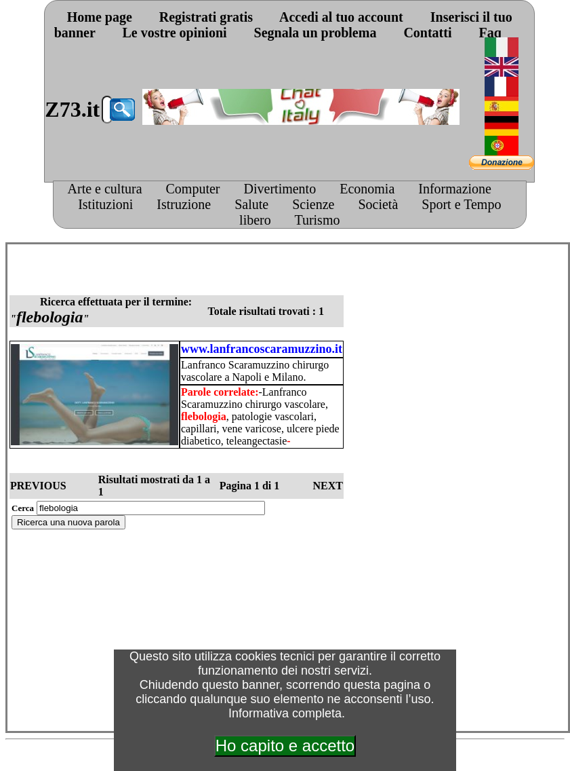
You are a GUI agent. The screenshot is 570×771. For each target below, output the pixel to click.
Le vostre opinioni (175, 32)
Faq (490, 32)
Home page (99, 17)
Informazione (454, 188)
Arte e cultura (105, 188)
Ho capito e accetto (285, 745)
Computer (193, 188)
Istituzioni (105, 204)
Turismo (317, 219)
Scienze (313, 204)
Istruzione (184, 204)
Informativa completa (285, 713)
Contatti (427, 32)
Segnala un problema (315, 32)
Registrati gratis (206, 17)
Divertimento (280, 188)
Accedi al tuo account (341, 17)
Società (378, 204)
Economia (367, 188)
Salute (251, 204)
